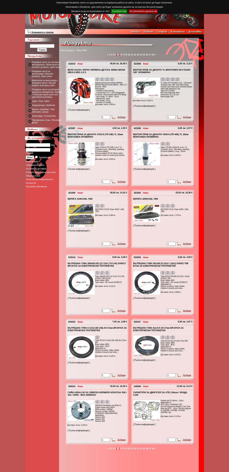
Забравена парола (35, 165)
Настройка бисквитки (36, 186)
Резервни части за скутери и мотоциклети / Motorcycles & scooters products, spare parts (46, 64)
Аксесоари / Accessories (44, 116)
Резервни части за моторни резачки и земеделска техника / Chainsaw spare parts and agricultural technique (47, 93)
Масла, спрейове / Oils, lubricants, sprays (43, 110)
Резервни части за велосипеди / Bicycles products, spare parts (42, 74)
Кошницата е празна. (40, 32)
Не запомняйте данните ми (143, 11)
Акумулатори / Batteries (43, 105)
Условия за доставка (36, 168)
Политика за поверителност (39, 179)
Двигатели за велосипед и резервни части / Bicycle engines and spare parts (45, 83)
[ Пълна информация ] (79, 110)
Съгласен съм (119, 11)
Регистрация (32, 161)
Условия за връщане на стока (40, 172)
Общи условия (33, 176)
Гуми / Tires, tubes (41, 101)
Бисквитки (31, 183)
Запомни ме (43, 157)
